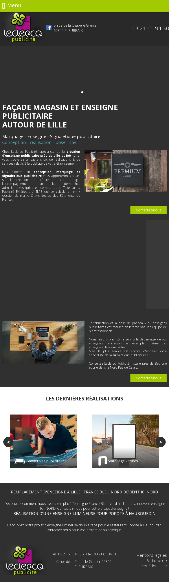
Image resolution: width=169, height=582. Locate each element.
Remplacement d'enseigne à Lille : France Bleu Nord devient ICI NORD (84, 492)
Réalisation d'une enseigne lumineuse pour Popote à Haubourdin (84, 513)
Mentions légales (151, 555)
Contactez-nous (148, 210)
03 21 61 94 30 (150, 28)
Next (161, 442)
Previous (8, 442)
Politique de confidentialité (154, 563)
